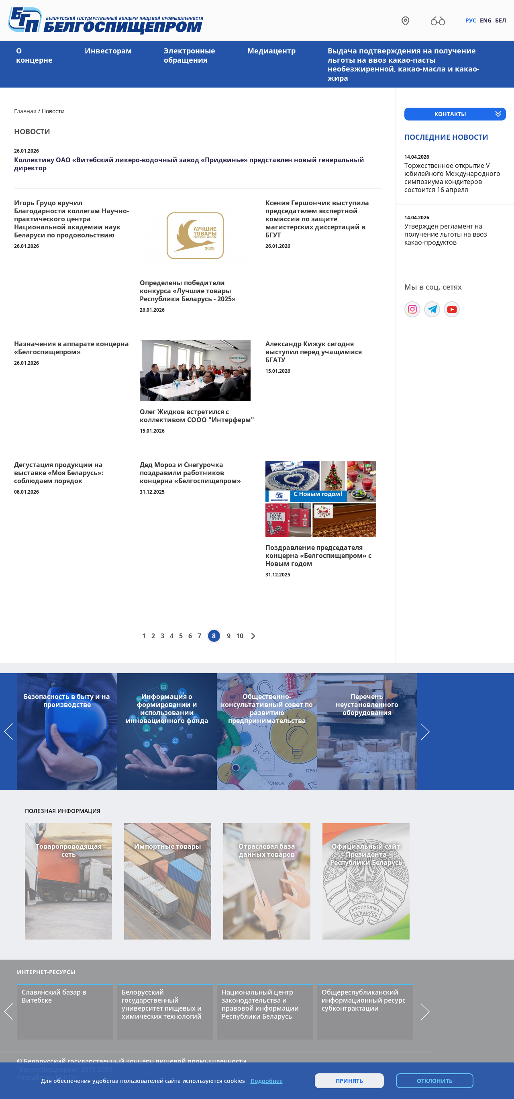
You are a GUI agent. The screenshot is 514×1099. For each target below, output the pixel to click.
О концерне (34, 55)
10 (239, 635)
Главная (25, 111)
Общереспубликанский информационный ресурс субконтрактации (364, 1000)
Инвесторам (108, 50)
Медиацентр (271, 50)
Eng (486, 20)
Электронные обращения (189, 55)
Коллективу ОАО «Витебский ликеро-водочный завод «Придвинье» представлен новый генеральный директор (189, 163)
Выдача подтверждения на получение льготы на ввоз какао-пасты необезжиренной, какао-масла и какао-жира (403, 64)
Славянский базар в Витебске (54, 996)
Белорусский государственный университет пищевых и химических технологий (162, 1004)
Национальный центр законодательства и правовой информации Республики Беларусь (260, 1004)
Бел (500, 20)
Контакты (450, 114)
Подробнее (267, 1081)
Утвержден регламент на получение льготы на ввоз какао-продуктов (445, 234)
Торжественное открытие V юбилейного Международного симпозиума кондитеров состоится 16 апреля (452, 177)
